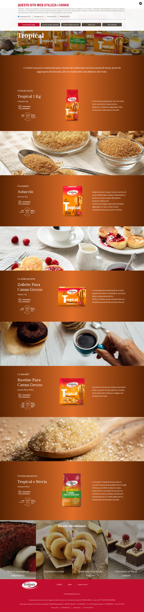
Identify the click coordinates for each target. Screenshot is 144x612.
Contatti (59, 584)
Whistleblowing (66, 607)
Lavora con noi (82, 584)
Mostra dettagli (112, 25)
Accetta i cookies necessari (71, 25)
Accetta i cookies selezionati (50, 25)
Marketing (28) (64, 16)
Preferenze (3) (38, 16)
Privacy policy (55, 607)
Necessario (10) (25, 16)
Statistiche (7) (51, 16)
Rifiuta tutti (91, 25)
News (70, 584)
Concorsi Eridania (88, 607)
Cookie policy (76, 607)
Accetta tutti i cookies (28, 25)
